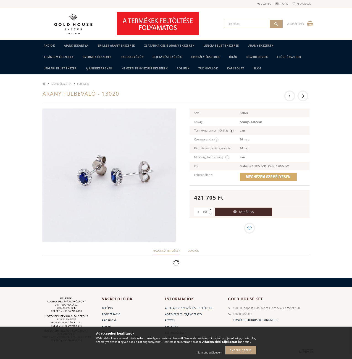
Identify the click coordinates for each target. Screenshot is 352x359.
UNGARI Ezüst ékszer (60, 68)
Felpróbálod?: (203, 175)
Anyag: (198, 122)
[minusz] (210, 214)
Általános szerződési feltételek (189, 308)
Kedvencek (303, 3)
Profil (280, 3)
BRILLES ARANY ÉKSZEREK (116, 46)
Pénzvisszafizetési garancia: (212, 148)
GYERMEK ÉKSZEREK (97, 57)
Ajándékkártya (76, 46)
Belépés (260, 3)
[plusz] (210, 210)
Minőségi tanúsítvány (212, 157)
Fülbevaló (83, 83)
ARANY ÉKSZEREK (260, 46)
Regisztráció (111, 314)
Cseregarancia (206, 139)
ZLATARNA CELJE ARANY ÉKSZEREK (169, 46)
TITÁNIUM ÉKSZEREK (59, 57)
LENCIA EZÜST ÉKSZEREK (221, 46)
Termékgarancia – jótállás (214, 130)
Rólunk (183, 68)
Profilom (109, 320)
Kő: (196, 166)
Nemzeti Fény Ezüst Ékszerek (144, 68)
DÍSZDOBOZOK (257, 57)
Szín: (197, 113)
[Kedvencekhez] (249, 228)
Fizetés (170, 320)
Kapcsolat (235, 68)
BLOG (257, 68)
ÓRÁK (233, 57)
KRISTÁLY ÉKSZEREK (205, 57)
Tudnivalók (208, 68)
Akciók (49, 46)
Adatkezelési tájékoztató (183, 314)
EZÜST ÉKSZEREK (289, 57)
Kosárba (246, 212)
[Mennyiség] (198, 212)
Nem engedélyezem (209, 352)
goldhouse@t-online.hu (260, 320)
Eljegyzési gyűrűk (167, 57)
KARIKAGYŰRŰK (132, 57)
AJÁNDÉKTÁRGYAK (99, 68)
